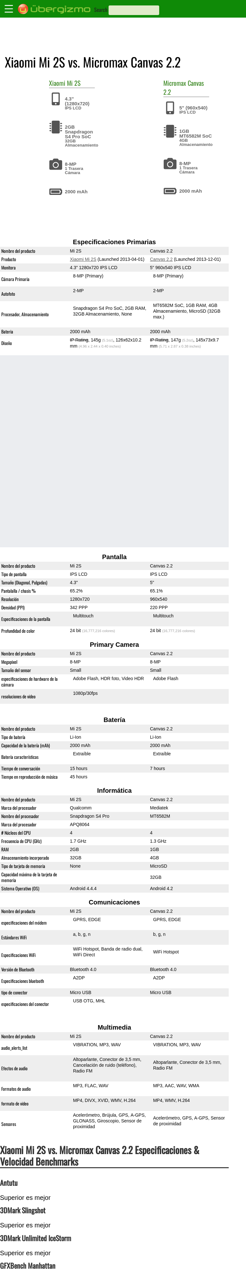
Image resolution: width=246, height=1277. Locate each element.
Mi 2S (73, 83)
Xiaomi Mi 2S (83, 259)
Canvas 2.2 (161, 259)
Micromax (174, 83)
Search (100, 9)
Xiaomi (57, 83)
